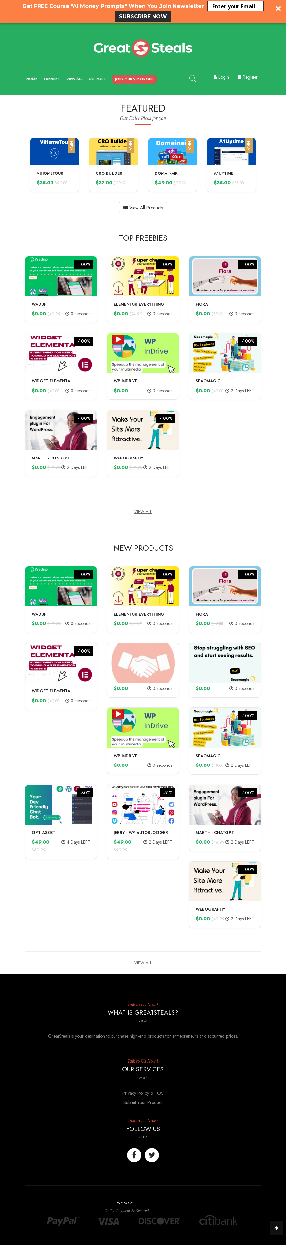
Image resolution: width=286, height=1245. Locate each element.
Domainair (166, 173)
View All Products (143, 207)
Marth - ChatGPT (51, 458)
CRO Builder (109, 173)
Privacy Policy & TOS (143, 1093)
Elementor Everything (139, 304)
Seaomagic (208, 381)
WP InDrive (125, 381)
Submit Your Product (142, 1102)
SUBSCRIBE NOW (143, 16)
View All (74, 78)
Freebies (52, 78)
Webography (128, 458)
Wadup (39, 304)
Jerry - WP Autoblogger (141, 833)
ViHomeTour (50, 173)
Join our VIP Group (134, 79)
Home (31, 78)
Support (97, 78)
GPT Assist (43, 833)
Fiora (202, 304)
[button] (143, 11)
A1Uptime (223, 173)
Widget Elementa (51, 381)
